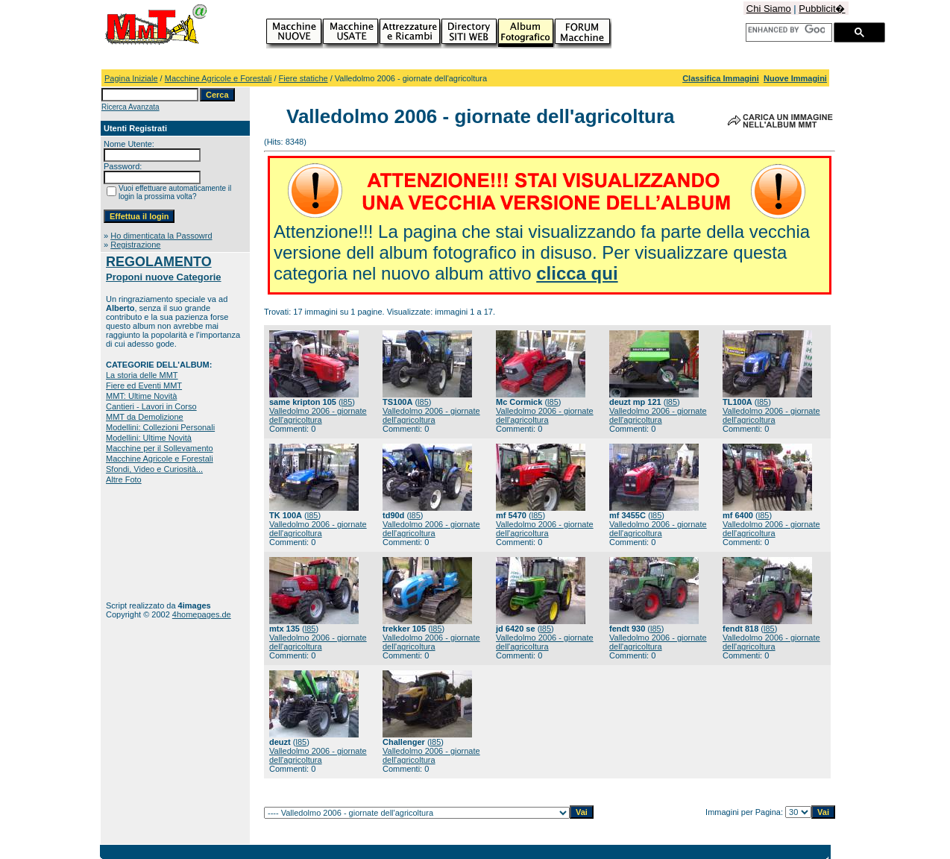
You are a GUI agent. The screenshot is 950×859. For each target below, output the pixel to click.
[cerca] (786, 30)
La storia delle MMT (142, 375)
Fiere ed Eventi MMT (144, 385)
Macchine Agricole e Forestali (218, 78)
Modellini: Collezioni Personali (160, 427)
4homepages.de (201, 614)
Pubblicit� (822, 8)
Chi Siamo (768, 8)
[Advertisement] (152, 542)
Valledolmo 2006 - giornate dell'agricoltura (318, 415)
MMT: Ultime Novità (141, 395)
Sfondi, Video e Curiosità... (154, 469)
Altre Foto (124, 479)
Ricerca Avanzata (130, 107)
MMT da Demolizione (144, 416)
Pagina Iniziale (131, 78)
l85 (347, 401)
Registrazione (135, 244)
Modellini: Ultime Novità (149, 437)
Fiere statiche (303, 78)
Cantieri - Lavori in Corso (151, 406)
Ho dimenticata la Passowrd (161, 235)
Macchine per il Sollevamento (159, 448)
